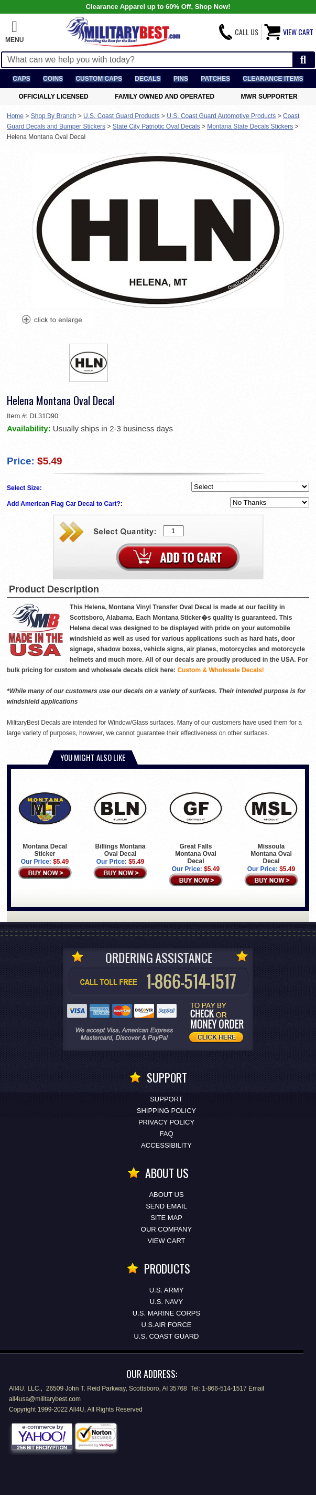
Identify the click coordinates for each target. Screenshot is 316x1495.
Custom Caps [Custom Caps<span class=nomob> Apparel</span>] (98, 78)
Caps (21, 78)
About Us (166, 1195)
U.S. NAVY (166, 1302)
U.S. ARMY (166, 1290)
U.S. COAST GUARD (166, 1336)
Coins (53, 78)
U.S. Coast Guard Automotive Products (221, 116)
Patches (215, 78)
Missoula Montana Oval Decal (271, 823)
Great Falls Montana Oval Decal (196, 823)
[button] (14, 32)
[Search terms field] (147, 60)
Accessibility (166, 1145)
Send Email (166, 1206)
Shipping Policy (166, 1111)
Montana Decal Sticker (45, 819)
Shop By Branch (54, 116)
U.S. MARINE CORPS (166, 1313)
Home (15, 116)
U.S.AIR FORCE (166, 1325)
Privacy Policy (166, 1122)
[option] (88, 363)
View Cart (167, 1241)
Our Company (166, 1229)
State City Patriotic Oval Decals (156, 126)
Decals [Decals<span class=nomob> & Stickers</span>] (147, 78)
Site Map (166, 1218)
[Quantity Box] (173, 530)
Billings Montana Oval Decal (120, 819)
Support (166, 1099)
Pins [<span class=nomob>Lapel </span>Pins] (180, 78)
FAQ (166, 1134)
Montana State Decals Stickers (250, 126)
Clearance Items (273, 78)
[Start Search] (303, 60)
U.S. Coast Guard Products (121, 116)
